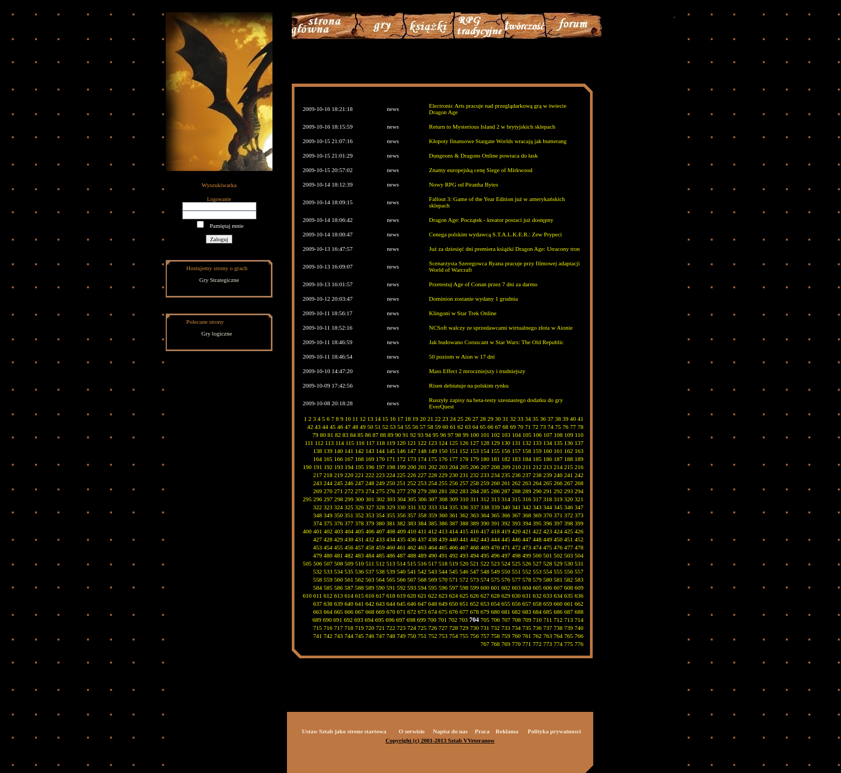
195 (359, 467)
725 (422, 628)
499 (527, 555)
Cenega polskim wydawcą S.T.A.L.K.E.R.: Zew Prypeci (495, 234)
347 (579, 507)
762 (537, 636)
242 (579, 475)
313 (495, 499)
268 (579, 483)
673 (422, 611)
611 (317, 595)
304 (401, 499)
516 (422, 563)
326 (359, 507)
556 (568, 571)
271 (338, 491)
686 (558, 611)
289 (527, 491)
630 (516, 595)
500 (537, 555)
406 (370, 531)
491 (443, 555)
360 (443, 515)
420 (516, 531)
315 (516, 499)
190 (307, 467)
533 (328, 571)
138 (317, 451)
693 (359, 619)
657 (527, 603)
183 (516, 459)
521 (474, 563)
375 (328, 523)
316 (527, 499)
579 (537, 579)
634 (558, 595)
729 (464, 628)
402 (328, 531)
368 (527, 515)
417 (485, 531)
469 (485, 547)
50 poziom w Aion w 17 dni (462, 356)
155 (495, 451)
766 (579, 636)
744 (348, 636)
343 (537, 507)
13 (370, 418)
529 (558, 563)
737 (547, 628)
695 (380, 619)
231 (464, 475)
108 (558, 435)
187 (558, 459)
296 (317, 499)
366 (506, 515)
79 (316, 435)
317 (537, 499)
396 (547, 523)
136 (568, 443)
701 (442, 619)
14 (378, 418)
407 (380, 531)
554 (547, 571)
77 (573, 426)
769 (506, 644)
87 (376, 435)
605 (537, 587)
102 (495, 435)
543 (432, 571)
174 (422, 459)
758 (495, 636)
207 (485, 467)
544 (443, 571)
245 (338, 483)
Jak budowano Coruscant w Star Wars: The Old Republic (496, 342)
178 (464, 459)
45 (333, 426)
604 (527, 587)
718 (348, 628)
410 (412, 531)
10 (348, 418)
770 (516, 644)
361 (453, 515)
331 (411, 507)
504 (579, 555)
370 (547, 515)
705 (485, 619)
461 (401, 547)
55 (408, 426)
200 (412, 467)
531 (579, 563)
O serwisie (412, 731)
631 (527, 595)
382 (401, 523)
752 (432, 636)
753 (443, 636)
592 (401, 587)
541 (411, 571)
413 (443, 531)
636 (579, 595)
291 (547, 491)
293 (568, 491)
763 (547, 636)
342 (527, 507)
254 (432, 483)
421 (527, 531)
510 (359, 563)
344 (547, 507)
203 (443, 467)
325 (348, 507)
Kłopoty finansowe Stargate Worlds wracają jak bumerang (498, 141)
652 (474, 603)
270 (328, 491)
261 (506, 483)
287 (506, 491)
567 (411, 579)
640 (348, 603)
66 (490, 426)
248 (369, 483)
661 (568, 603)
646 (411, 603)
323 (328, 507)
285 (485, 491)
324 (338, 507)
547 (474, 571)
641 (359, 603)
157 (516, 451)
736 (537, 628)
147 (411, 451)
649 (443, 603)
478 (579, 547)
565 (390, 579)
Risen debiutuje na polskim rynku (468, 385)
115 (349, 443)
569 (432, 579)
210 (516, 467)
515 (411, 563)
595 (432, 587)
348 (317, 515)
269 (317, 491)
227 (422, 475)
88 (383, 435)
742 (328, 636)
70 (520, 426)
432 (369, 539)
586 (338, 587)
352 (359, 515)
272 (348, 491)
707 (506, 619)
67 (498, 426)
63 (468, 426)
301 (370, 499)
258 (474, 483)
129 (495, 443)
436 (411, 539)
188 (568, 459)
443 (485, 539)
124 (443, 443)
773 (547, 644)
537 (369, 571)
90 (398, 435)
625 (464, 595)
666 (348, 611)
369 (537, 515)
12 (363, 418)
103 (506, 435)
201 (422, 467)
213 (547, 467)
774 (558, 644)
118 (381, 443)
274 (369, 491)
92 (413, 435)
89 (391, 435)
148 (422, 451)
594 (422, 587)
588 (359, 587)
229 (443, 475)
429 (338, 539)
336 (464, 507)
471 (506, 547)
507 (328, 563)
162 (568, 451)
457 (359, 547)
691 (338, 619)
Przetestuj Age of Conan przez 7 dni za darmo (483, 284)
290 (537, 491)
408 (391, 531)
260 (495, 483)
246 (348, 483)
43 (318, 426)
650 (453, 603)
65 (483, 426)
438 (432, 539)
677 (464, 611)
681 (506, 611)
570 (443, 579)
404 (349, 531)
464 (432, 547)
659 (547, 603)
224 (390, 475)
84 (353, 435)
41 (581, 418)
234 (495, 475)
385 (432, 523)
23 (445, 418)
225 (401, 475)
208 (495, 467)
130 (506, 443)
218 (328, 475)
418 (495, 531)
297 (328, 499)
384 (422, 523)
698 (411, 619)
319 (558, 499)
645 (401, 603)
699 (421, 619)
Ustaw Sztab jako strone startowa (344, 731)
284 (474, 491)
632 (537, 595)
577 (516, 579)
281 (443, 491)
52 (385, 426)
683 (527, 611)
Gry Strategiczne (219, 280)
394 (527, 523)
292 (558, 491)
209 (506, 467)
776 (579, 644)
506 (317, 563)
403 (338, 531)
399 (579, 523)
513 (390, 563)
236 (516, 475)
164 (317, 459)
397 (558, 523)
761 (527, 636)
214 (558, 467)
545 (453, 571)
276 (390, 491)
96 (443, 435)
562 (359, 579)
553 (537, 571)
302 (380, 499)
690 (327, 619)
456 (348, 547)
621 (422, 595)
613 (338, 595)
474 (537, 547)
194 (349, 467)
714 (579, 619)
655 (506, 603)
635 (568, 595)
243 (317, 483)
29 (490, 418)
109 (568, 435)
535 (348, 571)
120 (401, 443)
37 (551, 418)
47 (348, 426)
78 (581, 426)
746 (369, 636)
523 (495, 563)
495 (485, 555)
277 (401, 491)
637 (317, 603)
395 (537, 523)
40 (573, 418)
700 (432, 619)
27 (475, 418)
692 (348, 619)
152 (464, 451)
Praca (482, 731)
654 (495, 603)
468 (474, 547)
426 (579, 531)
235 (506, 475)
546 (464, 571)
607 (558, 587)
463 (422, 547)
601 (495, 587)
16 (393, 418)
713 (568, 619)
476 (558, 547)
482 (348, 555)
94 (428, 435)
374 (317, 523)
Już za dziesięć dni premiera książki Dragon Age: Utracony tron (504, 249)
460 (390, 547)
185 (537, 459)
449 (547, 539)
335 (453, 507)
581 (558, 579)
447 (527, 539)
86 (368, 435)
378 (359, 523)
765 (568, 636)
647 (422, 603)
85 (361, 435)
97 (451, 435)
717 (338, 628)
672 (411, 611)
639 (338, 603)
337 (474, 507)
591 (390, 587)
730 (474, 628)
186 (547, 459)
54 (400, 426)
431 (359, 539)
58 (430, 426)
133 (537, 443)
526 (527, 563)
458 (369, 547)
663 (317, 611)
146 (401, 451)
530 (568, 563)
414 (453, 531)
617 (380, 595)
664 (328, 611)
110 (579, 435)
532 (317, 571)
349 (328, 515)
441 (464, 539)
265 (547, 483)
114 (339, 443)
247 (359, 483)
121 (411, 443)
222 (369, 475)
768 (495, 644)
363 (474, 515)
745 (359, 636)
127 (474, 443)
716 (328, 628)
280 (432, 491)
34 (528, 418)
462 (411, 547)
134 (547, 443)
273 (359, 491)
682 (516, 611)
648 (432, 603)
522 (485, 563)
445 (506, 539)
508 (338, 563)
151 (453, 451)
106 (537, 435)
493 (464, 555)
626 (474, 595)
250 (390, 483)
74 (551, 426)
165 (328, 459)
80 (323, 435)
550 (506, 571)
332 (422, 507)
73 (543, 426)
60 (445, 426)
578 (527, 579)
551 (516, 571)
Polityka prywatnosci (554, 731)
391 (495, 523)
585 (328, 587)
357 (411, 515)
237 (527, 475)
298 (338, 499)
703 (463, 619)
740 (579, 628)
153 (474, 451)
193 (338, 467)
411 (422, 531)
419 (506, 531)
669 (380, 611)
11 (355, 418)
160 (547, 451)
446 (516, 539)
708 (516, 619)
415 (464, 531)
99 (466, 435)
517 (432, 563)
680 (495, 611)
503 (568, 555)
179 (474, 459)
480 (328, 555)
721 (380, 628)
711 (547, 619)
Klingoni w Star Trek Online (463, 313)
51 (378, 426)
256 (453, 483)
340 (506, 507)
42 (310, 426)
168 (359, 459)
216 (579, 467)
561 (348, 579)
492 (453, 555)
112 (319, 443)
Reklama (507, 731)
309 (454, 499)
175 (432, 459)
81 (331, 435)
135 (558, 443)
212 (537, 467)
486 (390, 555)
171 (390, 459)
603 (516, 587)
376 (338, 523)
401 (317, 531)
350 (338, 515)
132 (527, 443)
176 (443, 459)
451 (568, 539)
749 (401, 636)
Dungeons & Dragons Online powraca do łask (483, 155)
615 (359, 595)
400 (307, 531)
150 (443, 451)
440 (453, 539)
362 (464, 515)
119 (391, 443)
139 (328, 451)
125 (453, 443)
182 (506, 459)
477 (568, 547)
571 (453, 579)
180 (485, 459)
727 (443, 628)
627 (485, 595)
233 (485, 475)
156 (506, 451)
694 (369, 619)
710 (537, 619)
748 (390, 636)
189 (579, 459)
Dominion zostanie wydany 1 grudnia (473, 298)
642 (369, 603)
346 (568, 507)
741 (317, 636)
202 (433, 467)
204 (454, 467)
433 (380, 539)
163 (579, 451)
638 (328, 603)
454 (328, 547)
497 (506, 555)
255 (443, 483)
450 (558, 539)
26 (468, 418)
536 (359, 571)
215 (568, 467)
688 (579, 611)
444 (495, 539)
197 (380, 467)
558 (317, 579)
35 (535, 418)
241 (568, 475)
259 (485, 483)
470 (495, 547)
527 (537, 563)
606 (547, 587)
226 (411, 475)
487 (401, 555)
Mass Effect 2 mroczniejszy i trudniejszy (477, 371)
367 (516, 515)
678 (474, 611)
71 (528, 426)
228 (432, 475)
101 (485, 435)
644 (390, 603)
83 (346, 435)
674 (432, 611)
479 (317, 555)
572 (464, 579)
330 (401, 507)
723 (401, 628)
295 (307, 499)
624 (453, 595)
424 (558, 531)
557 (579, 571)
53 (393, 426)
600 (485, 587)
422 (537, 531)
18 (408, 418)
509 (349, 563)
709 (527, 619)
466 (453, 547)
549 (495, 571)
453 (317, 547)
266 (558, 483)
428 (328, 539)
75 (558, 426)
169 (369, 459)
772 (537, 644)
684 (537, 611)
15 (385, 418)
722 (390, 628)
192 (328, 467)
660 (558, 603)
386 (443, 523)
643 (380, 603)
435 (401, 539)
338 (485, 507)
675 (443, 611)
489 (422, 555)
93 (421, 435)
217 (317, 475)
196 (370, 467)
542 (422, 571)
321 (579, 499)
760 (516, 636)
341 (516, 507)
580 (547, 579)
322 (317, 507)
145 (390, 451)
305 (412, 499)
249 (380, 483)
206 (474, 467)
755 (464, 636)
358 (422, 515)
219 (338, 475)
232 (474, 475)
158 (527, 451)
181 (495, 459)
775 (568, 644)
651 (464, 603)
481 (338, 555)
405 (359, 531)
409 (401, 531)
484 (369, 555)
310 (464, 499)
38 (558, 418)
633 (547, 595)
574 (485, 579)
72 (535, 426)
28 (483, 418)
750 (411, 636)
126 (464, 443)
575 (495, 579)
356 (401, 515)
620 (411, 595)
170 (380, 459)
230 (453, 475)
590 (380, 587)
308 (443, 499)
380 (380, 523)
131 (516, 443)
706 (495, 619)
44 (325, 426)
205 (464, 467)
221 (359, 475)
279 (422, 491)
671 (401, 611)
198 (391, 467)
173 (411, 459)
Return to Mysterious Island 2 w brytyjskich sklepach (492, 126)
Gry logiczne (217, 333)
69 (513, 426)
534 (338, 571)
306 (422, 499)
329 (390, 507)
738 (558, 628)
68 (505, 426)
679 (485, 611)
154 (485, 451)
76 (566, 426)
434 (390, 539)
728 (453, 628)
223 (380, 475)
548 (485, 571)
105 (527, 435)
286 (495, 491)
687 (568, 611)
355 (390, 515)
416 (474, 531)
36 (543, 418)
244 (328, 483)
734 (516, 628)
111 (309, 443)
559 (328, 579)
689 (317, 619)
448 (537, 539)
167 (348, 459)
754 (453, 636)
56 (415, 426)
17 (400, 418)
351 (348, 515)
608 (568, 587)
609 (579, 587)
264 (537, 483)
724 (411, 628)
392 (506, 523)
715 (317, 628)
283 (464, 491)
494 (474, 555)
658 (537, 603)
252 (411, 483)
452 (579, 539)
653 (485, 603)
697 (400, 619)
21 (430, 418)
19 (415, 418)
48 (355, 426)
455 (338, 547)
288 (516, 491)
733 (506, 628)
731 (485, 628)
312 (485, 499)
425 (568, 531)
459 (380, 547)
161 (558, 451)
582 (568, 579)
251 (401, 483)
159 (537, 451)
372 (568, 515)
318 (547, 499)
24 (453, 418)
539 (390, 571)
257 (464, 483)
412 (432, 531)
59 (438, 426)
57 (423, 426)
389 (474, 523)
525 (516, 563)
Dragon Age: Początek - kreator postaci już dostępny (491, 220)
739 (568, 628)
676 (453, 611)
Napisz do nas (450, 731)
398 (568, 523)
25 (460, 418)
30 (498, 418)
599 (474, 587)
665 (338, 611)
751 (422, 636)
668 (369, 611)
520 (464, 563)
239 (547, 475)
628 (495, 595)
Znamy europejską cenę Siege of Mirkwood (481, 170)
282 (453, 491)
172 (401, 459)
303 (391, 499)
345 (558, 507)
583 (579, 579)
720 (369, 628)
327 (369, 507)
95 (436, 435)
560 (338, 579)
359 (432, 515)
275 (380, 491)
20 (423, 418)
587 (348, 587)
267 (568, 483)
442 (474, 539)
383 (411, 523)
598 (464, 587)
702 (453, 619)
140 (338, 451)
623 (443, 595)
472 (516, 547)
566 (401, 579)
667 (359, 611)
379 (369, 523)
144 (380, 451)
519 (453, 563)
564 (380, 579)
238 (537, 475)
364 (485, 515)
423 (547, 531)
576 (506, 579)
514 (401, 563)
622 (432, 595)
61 (453, 426)
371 (558, 515)
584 (317, 587)
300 (359, 499)
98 (458, 435)
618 (390, 595)
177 (453, 459)
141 (348, 451)
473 (527, 547)
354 (380, 515)
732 (495, 628)
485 (380, 555)
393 (516, 523)
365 (495, 515)
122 (422, 443)
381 (390, 523)
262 (516, 483)
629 (506, 595)
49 (363, 426)
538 (380, 571)
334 (443, 507)
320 (568, 499)
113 (329, 443)
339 (495, 507)
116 (360, 443)
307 (433, 499)
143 (369, 451)
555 (558, 571)
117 (370, 443)
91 (406, 435)
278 (411, 491)
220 (348, 475)
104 (516, 435)
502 (558, 555)
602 (506, 587)
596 (443, 587)
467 (464, 547)
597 (453, 587)
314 (506, 499)
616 (369, 595)
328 (380, 507)
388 (464, 523)
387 (453, 523)
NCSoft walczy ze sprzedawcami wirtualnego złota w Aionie (501, 327)
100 (474, 435)
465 (443, 547)
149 (432, 451)
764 (558, 636)
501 (547, 555)
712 (558, 619)
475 (547, 547)
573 (474, 579)
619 (401, 595)
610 (307, 595)
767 (485, 644)
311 (474, 499)
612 (328, 595)
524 (506, 563)
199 (401, 467)
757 (485, 636)
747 (380, 636)
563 (369, 579)
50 (370, 426)
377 (348, 523)
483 (359, 555)
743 (338, 636)
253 (422, 483)
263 (527, 483)
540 (401, 571)
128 (485, 443)
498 (516, 555)
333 (432, 507)
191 (317, 467)
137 (579, 443)
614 (348, 595)
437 (422, 539)
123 (432, 443)
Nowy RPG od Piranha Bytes (463, 184)
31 (505, 418)
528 (547, 563)
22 (438, 418)
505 (307, 563)
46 (340, 426)
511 (370, 563)
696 (390, 619)
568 (422, 579)
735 (527, 628)
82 (338, 435)
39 (566, 418)
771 (527, 644)
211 (526, 467)
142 (359, 451)
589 (369, 587)
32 (513, 418)
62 (460, 426)
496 (495, 555)
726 (432, 628)
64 (475, 426)
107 (547, 435)
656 (516, 603)
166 (338, 459)
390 (485, 523)
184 (527, 459)
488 (411, 555)
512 (380, 563)
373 (579, 515)
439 (443, 539)
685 (547, 611)
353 (369, 515)
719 (359, 628)
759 (506, 636)
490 (432, 555)
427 (317, 539)
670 (390, 611)
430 (348, 539)
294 (579, 491)
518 (443, 563)
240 (558, 475)
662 (579, 603)
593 (411, 587)
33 (520, 418)
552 (527, 571)
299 (349, 499)
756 (474, 636)
